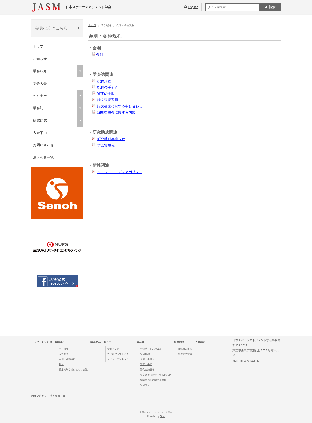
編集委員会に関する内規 (116, 112)
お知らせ (40, 59)
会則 (99, 54)
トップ (38, 46)
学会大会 (40, 83)
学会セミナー (114, 348)
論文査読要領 (107, 100)
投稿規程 (104, 81)
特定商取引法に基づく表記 (73, 369)
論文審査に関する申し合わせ (119, 106)
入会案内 (40, 133)
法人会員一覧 (43, 157)
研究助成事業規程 (111, 139)
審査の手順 (106, 93)
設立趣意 (63, 354)
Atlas (162, 416)
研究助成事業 (185, 348)
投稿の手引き (107, 87)
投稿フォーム (147, 385)
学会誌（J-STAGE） (151, 348)
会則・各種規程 (67, 359)
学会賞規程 (106, 145)
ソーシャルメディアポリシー (119, 172)
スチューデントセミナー (120, 359)
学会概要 (63, 348)
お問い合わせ (43, 145)
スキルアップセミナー (119, 354)
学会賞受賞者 (185, 354)
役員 (61, 364)
